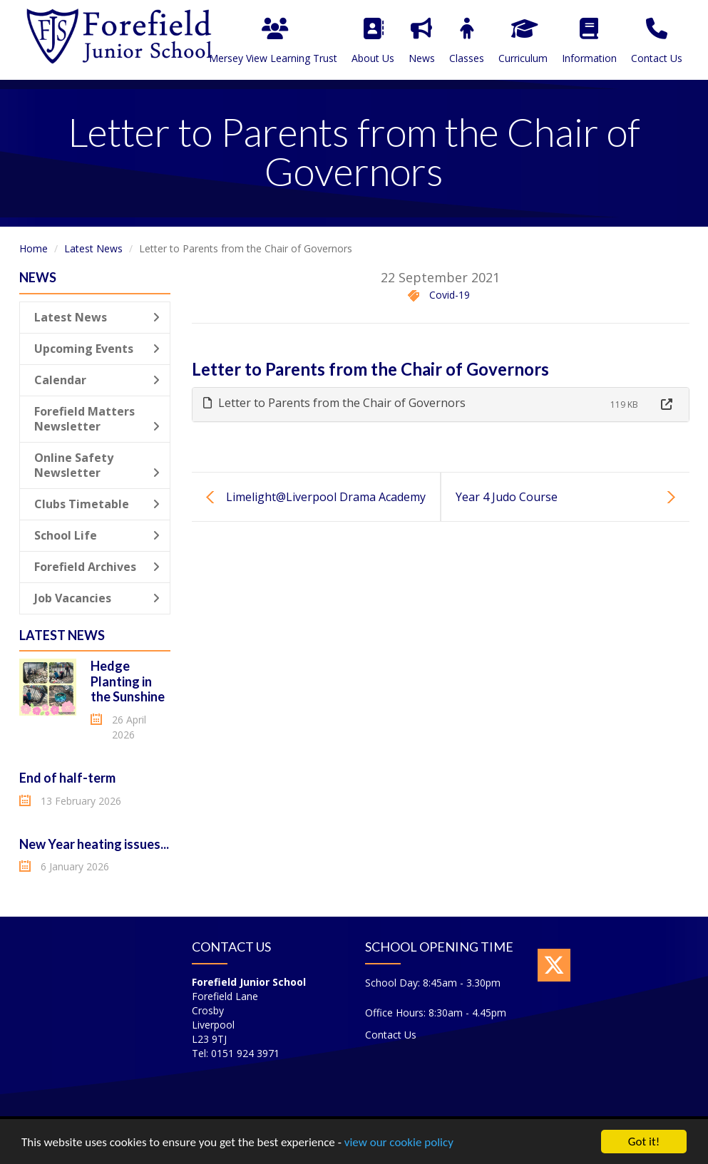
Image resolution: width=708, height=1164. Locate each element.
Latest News (93, 248)
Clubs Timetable (97, 504)
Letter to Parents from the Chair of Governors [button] (334, 403)
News (422, 41)
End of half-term (67, 778)
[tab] (441, 404)
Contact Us (656, 41)
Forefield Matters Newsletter (97, 418)
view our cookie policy (398, 1144)
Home (33, 248)
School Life (97, 535)
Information (589, 41)
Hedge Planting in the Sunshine (128, 681)
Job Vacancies (97, 598)
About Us (373, 41)
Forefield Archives (97, 567)
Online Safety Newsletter (97, 465)
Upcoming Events (97, 348)
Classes (466, 41)
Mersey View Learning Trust (273, 41)
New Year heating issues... (94, 844)
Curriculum (523, 41)
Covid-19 (449, 295)
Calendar (97, 380)
